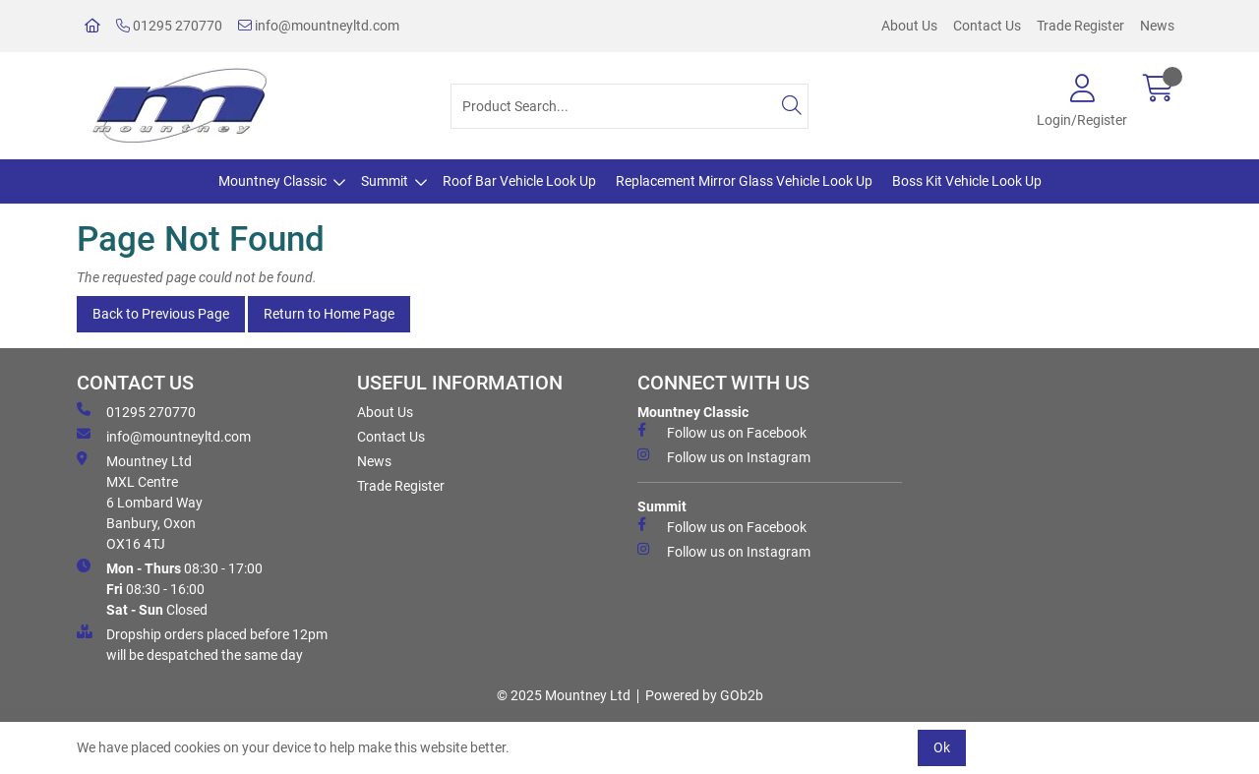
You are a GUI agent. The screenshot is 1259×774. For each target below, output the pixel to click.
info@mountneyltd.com (318, 25)
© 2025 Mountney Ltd (563, 695)
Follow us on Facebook (722, 432)
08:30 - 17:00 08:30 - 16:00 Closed (170, 588)
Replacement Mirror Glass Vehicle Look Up (744, 181)
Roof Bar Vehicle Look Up (519, 181)
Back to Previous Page (160, 314)
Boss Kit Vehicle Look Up (967, 181)
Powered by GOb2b (704, 695)
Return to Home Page (329, 314)
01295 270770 (169, 25)
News (1157, 25)
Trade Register (1080, 25)
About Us (909, 25)
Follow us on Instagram (723, 456)
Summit (384, 181)
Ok (941, 747)
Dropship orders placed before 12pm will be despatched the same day (202, 644)
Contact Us (987, 25)
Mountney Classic (272, 181)
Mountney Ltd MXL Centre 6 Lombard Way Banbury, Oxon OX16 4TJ (140, 501)
